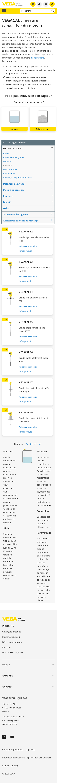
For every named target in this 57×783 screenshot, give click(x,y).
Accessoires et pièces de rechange (21, 220)
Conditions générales (12, 749)
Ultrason (7, 161)
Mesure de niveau (12, 148)
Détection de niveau (14, 183)
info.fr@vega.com (10, 720)
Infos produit (25, 250)
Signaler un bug (10, 765)
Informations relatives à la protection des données (26, 757)
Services (7, 676)
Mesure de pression (13, 189)
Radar (6, 153)
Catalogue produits (11, 631)
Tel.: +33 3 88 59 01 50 (13, 716)
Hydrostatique (10, 169)
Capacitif (7, 165)
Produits (8, 626)
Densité (7, 202)
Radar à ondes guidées (14, 157)
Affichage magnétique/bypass (17, 177)
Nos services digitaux (12, 652)
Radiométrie (9, 173)
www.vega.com (9, 724)
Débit (6, 208)
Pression (6, 647)
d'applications (37, 57)
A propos (30, 749)
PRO (5, 229)
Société (7, 687)
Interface (8, 196)
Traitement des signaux (15, 214)
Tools (6, 665)
